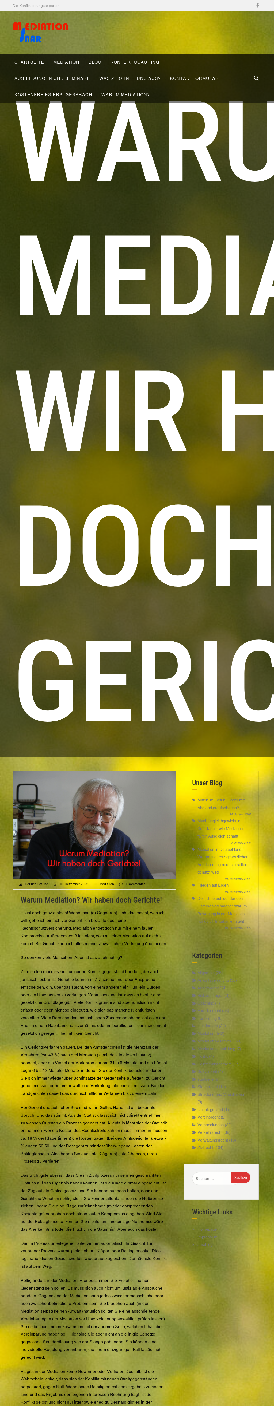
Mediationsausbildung (216, 1064)
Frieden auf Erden (213, 901)
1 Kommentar (135, 900)
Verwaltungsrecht (212, 1155)
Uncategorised (210, 1125)
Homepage (207, 1244)
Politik (202, 1072)
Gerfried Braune (36, 900)
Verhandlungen (210, 1140)
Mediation (107, 900)
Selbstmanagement (214, 1079)
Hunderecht (207, 1041)
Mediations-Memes (214, 1056)
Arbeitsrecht (208, 1003)
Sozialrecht (207, 1087)
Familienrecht (209, 1026)
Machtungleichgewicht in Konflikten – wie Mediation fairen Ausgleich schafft (220, 844)
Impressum (207, 1252)
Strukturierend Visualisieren (221, 1110)
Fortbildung (207, 1034)
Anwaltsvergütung (213, 996)
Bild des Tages (210, 1011)
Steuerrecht (207, 1102)
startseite (205, 1094)
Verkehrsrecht (209, 1148)
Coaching (205, 1018)
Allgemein (206, 988)
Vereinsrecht (208, 1133)
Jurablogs (206, 1260)
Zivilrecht (205, 1163)
